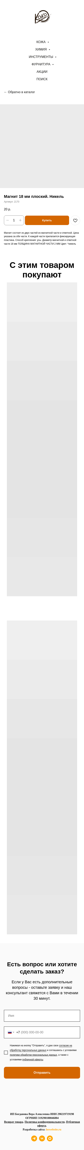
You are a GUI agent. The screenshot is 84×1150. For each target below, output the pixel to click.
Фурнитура (41, 64)
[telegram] (34, 1140)
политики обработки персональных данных (33, 1055)
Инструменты (41, 57)
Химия (41, 49)
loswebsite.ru (53, 1129)
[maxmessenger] (50, 1140)
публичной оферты (32, 1059)
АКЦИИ (42, 71)
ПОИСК (42, 79)
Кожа (41, 42)
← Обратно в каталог (19, 92)
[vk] (42, 1140)
